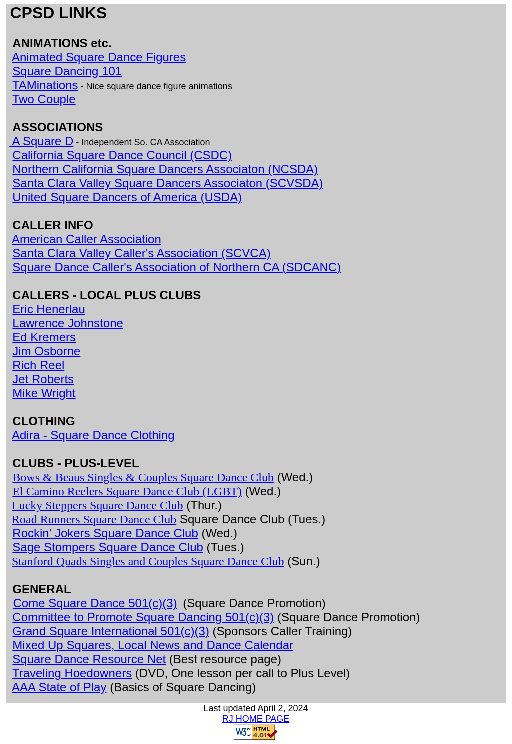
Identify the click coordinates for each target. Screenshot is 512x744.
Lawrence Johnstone (67, 323)
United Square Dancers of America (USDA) (127, 197)
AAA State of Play (59, 687)
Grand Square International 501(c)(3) (111, 631)
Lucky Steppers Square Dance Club (98, 505)
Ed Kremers (44, 337)
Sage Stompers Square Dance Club (108, 547)
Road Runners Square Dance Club (94, 519)
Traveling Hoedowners (72, 673)
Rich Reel (38, 365)
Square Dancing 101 (67, 71)
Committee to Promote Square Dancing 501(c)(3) (143, 617)
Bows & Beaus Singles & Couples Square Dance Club (143, 477)
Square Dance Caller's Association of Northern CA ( (149, 267)
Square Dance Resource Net (89, 659)
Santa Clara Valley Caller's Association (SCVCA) (141, 253)
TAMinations (45, 85)
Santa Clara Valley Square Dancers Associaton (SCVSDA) (167, 183)
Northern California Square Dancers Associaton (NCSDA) (165, 169)
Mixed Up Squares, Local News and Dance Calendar (153, 645)
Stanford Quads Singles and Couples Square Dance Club (148, 561)
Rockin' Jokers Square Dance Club (105, 533)
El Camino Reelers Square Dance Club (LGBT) (127, 491)
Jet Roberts (43, 379)
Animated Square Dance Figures (99, 57)
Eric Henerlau (48, 309)
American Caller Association (87, 239)
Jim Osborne (46, 351)
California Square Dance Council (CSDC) (122, 155)
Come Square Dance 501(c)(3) (95, 603)
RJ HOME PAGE (256, 719)
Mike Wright (44, 393)
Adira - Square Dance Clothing (93, 435)
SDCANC (311, 267)
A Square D (42, 141)
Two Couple (44, 99)
